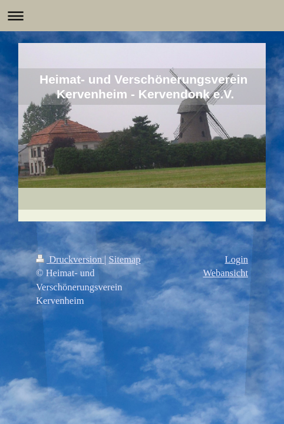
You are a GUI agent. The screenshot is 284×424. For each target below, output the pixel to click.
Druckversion (70, 259)
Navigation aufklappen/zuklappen (142, 15)
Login (236, 259)
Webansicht (225, 273)
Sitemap (125, 259)
